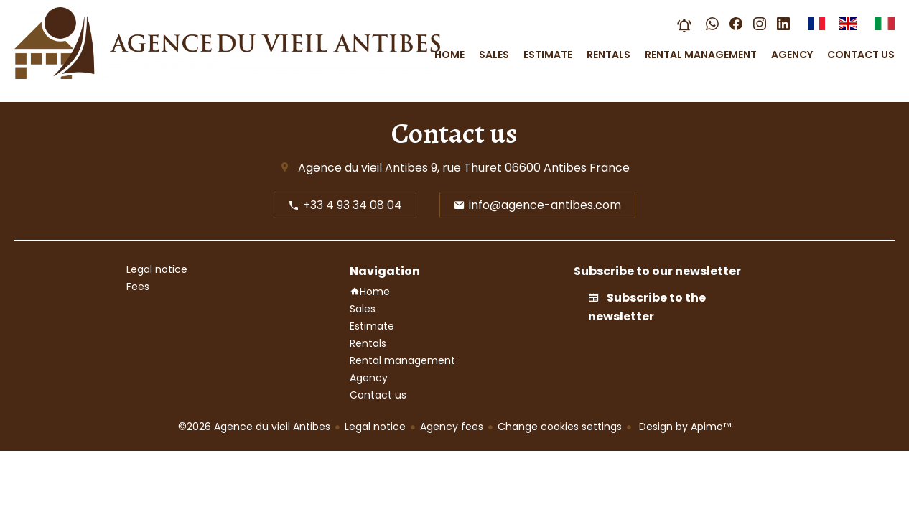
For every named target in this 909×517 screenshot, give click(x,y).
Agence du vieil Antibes (363, 167)
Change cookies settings (560, 426)
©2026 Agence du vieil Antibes (254, 426)
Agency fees (451, 426)
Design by (683, 426)
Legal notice (375, 426)
